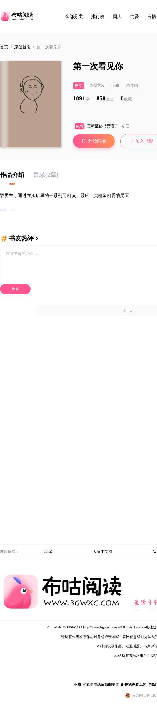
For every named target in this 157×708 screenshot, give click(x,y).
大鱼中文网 (102, 552)
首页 (4, 47)
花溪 (48, 552)
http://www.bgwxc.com (100, 627)
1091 (81, 98)
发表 (15, 289)
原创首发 (23, 47)
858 (105, 98)
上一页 (128, 310)
